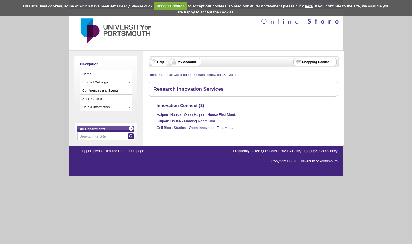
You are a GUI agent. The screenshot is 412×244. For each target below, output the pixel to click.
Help (160, 62)
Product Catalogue (96, 82)
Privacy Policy (291, 151)
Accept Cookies (171, 6)
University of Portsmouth (319, 161)
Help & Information (96, 107)
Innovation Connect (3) (180, 105)
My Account (187, 62)
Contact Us (127, 151)
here (309, 6)
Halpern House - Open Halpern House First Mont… (198, 115)
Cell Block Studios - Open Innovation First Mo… (195, 128)
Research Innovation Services (214, 74)
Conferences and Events (100, 90)
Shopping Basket (315, 62)
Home (86, 74)
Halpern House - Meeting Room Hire (186, 121)
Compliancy (321, 151)
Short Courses (93, 98)
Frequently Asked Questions (255, 151)
